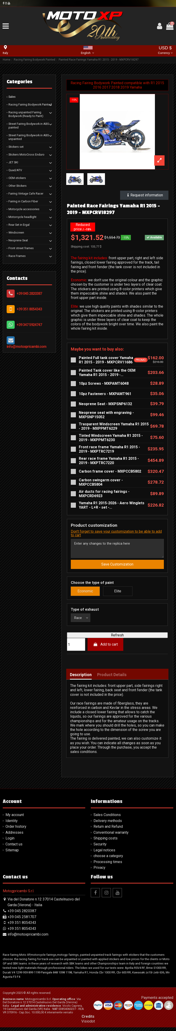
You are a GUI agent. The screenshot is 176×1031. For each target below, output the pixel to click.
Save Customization (117, 566)
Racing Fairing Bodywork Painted (30, 104)
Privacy (99, 871)
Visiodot (88, 1025)
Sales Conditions (107, 818)
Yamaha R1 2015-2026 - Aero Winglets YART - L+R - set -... (111, 505)
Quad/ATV (15, 170)
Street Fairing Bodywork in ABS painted (28, 125)
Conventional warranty (111, 836)
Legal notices (104, 853)
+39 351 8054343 (29, 309)
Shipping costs (106, 842)
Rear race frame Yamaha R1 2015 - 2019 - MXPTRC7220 (109, 460)
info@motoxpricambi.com (26, 346)
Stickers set (16, 146)
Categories (19, 82)
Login (10, 842)
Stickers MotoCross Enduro (26, 154)
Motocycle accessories (23, 209)
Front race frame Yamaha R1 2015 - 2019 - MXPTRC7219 (109, 449)
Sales (12, 96)
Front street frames (21, 248)
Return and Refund (108, 830)
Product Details (111, 678)
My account (15, 818)
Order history (16, 830)
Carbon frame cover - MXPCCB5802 (110, 471)
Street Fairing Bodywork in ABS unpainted (28, 137)
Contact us (14, 848)
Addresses (14, 836)
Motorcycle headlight (22, 217)
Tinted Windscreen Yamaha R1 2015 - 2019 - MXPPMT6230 (111, 437)
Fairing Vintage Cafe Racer (25, 193)
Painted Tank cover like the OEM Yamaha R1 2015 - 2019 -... (107, 372)
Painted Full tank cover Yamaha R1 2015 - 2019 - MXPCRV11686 (106, 360)
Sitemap (12, 853)
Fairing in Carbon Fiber (23, 201)
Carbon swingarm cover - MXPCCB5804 (101, 482)
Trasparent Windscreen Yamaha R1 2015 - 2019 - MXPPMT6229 (114, 426)
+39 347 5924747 (29, 325)
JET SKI (13, 162)
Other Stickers (17, 185)
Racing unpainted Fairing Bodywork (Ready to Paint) (25, 114)
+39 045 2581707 (22, 920)
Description (81, 678)
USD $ (165, 50)
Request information (144, 195)
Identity (12, 824)
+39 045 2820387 (29, 293)
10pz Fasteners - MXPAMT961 (105, 394)
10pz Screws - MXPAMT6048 (104, 383)
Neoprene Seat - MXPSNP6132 (105, 404)
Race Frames (17, 256)
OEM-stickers (17, 178)
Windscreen (16, 232)
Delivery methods (108, 824)
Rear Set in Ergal (19, 224)
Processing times (108, 865)
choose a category (108, 859)
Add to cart (105, 648)
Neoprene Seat (18, 240)
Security (100, 848)
